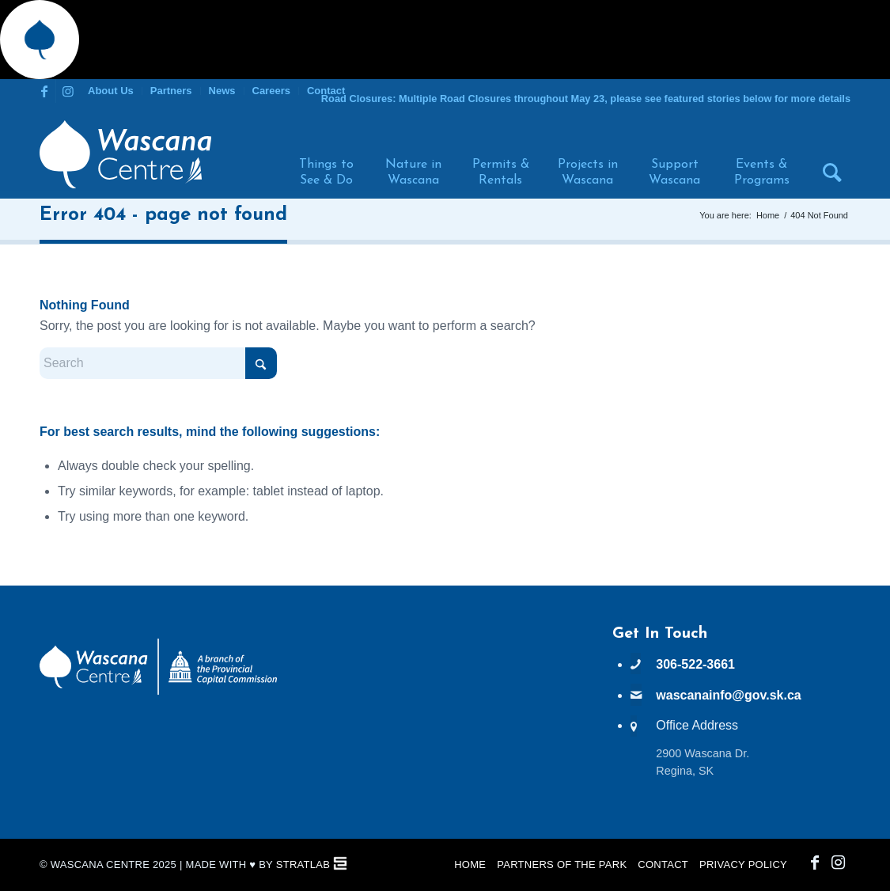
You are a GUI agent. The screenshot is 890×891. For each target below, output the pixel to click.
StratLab (303, 864)
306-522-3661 (695, 664)
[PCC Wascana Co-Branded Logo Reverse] (158, 692)
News (222, 91)
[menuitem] (111, 91)
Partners (171, 91)
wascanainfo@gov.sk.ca (728, 695)
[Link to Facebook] (43, 91)
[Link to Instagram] (68, 91)
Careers (271, 91)
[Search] (825, 154)
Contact (326, 91)
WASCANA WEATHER (445, 684)
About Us (111, 91)
